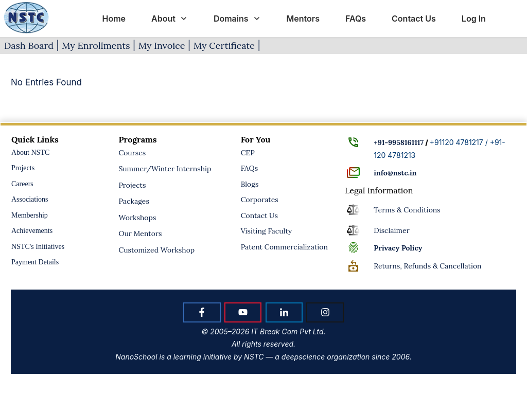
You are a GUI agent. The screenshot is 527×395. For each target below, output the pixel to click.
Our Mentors (140, 233)
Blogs (250, 184)
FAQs (249, 168)
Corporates (259, 199)
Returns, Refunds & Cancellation (427, 266)
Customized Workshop (156, 250)
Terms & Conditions (407, 209)
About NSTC (30, 152)
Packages (133, 201)
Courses (132, 152)
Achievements (31, 231)
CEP (248, 152)
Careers (22, 184)
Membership (29, 215)
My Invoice (161, 45)
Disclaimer (391, 230)
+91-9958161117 (399, 142)
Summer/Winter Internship (164, 168)
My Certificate (224, 45)
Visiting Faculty (266, 231)
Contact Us (259, 215)
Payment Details (35, 262)
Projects (22, 168)
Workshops (137, 217)
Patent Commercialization (284, 247)
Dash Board (29, 45)
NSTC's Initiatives (37, 246)
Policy (398, 248)
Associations (29, 199)
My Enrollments (96, 45)
